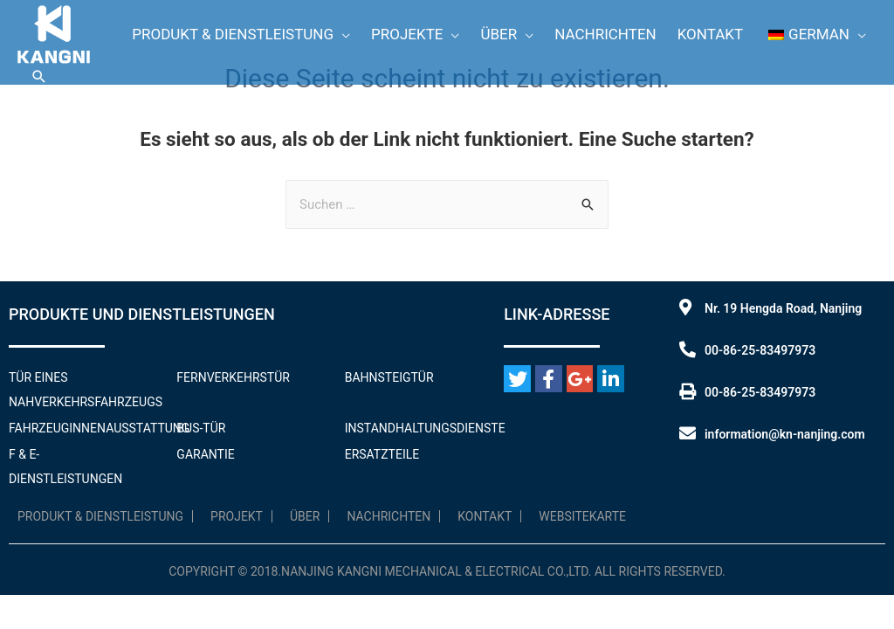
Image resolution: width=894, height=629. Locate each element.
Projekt (236, 516)
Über (305, 516)
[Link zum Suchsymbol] (39, 76)
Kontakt (484, 516)
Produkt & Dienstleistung (100, 516)
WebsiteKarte (582, 516)
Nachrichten (388, 516)
